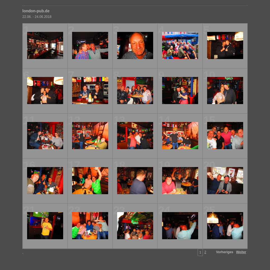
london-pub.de (35, 11)
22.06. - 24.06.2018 (36, 17)
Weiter (241, 252)
